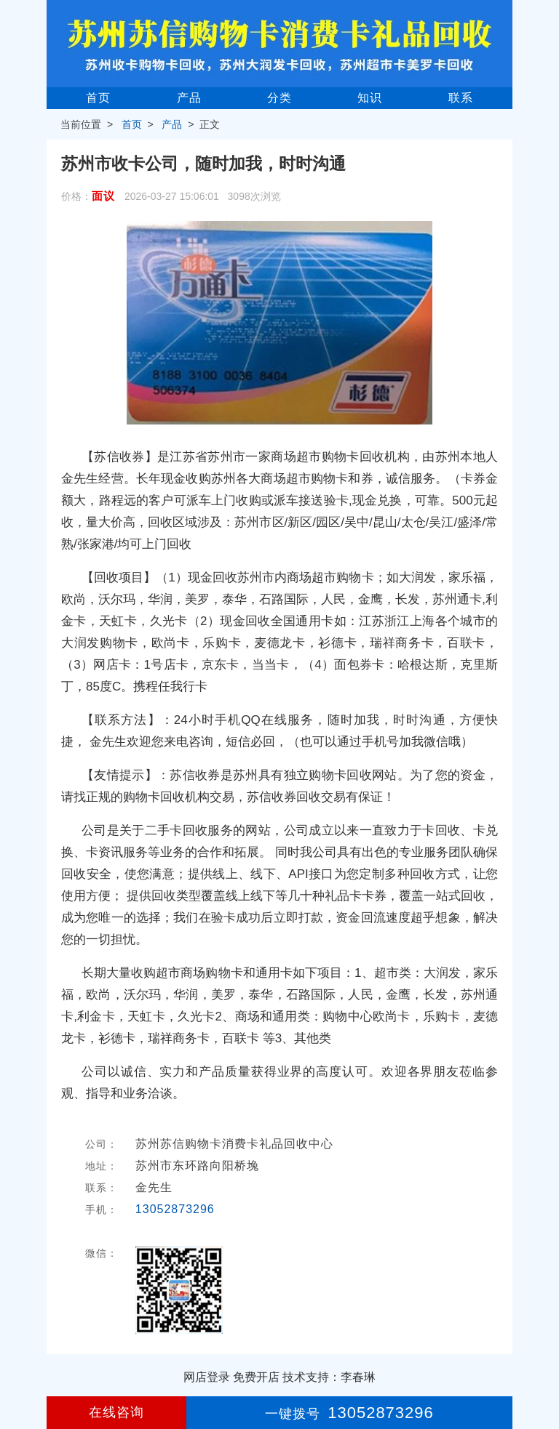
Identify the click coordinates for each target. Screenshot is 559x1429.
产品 (189, 98)
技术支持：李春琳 (329, 1377)
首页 (98, 98)
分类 (279, 98)
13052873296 (175, 1209)
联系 (460, 98)
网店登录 (206, 1377)
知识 (369, 98)
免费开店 (256, 1377)
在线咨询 (116, 1412)
